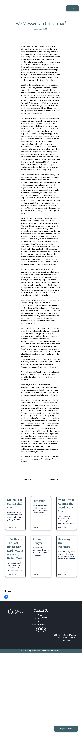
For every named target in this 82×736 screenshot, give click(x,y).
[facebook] (38, 629)
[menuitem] (27, 8)
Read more (11, 527)
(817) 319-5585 (41, 617)
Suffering (39, 500)
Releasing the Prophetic (64, 543)
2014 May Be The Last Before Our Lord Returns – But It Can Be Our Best (15, 549)
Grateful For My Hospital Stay (14, 503)
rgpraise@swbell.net (41, 624)
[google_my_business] (43, 629)
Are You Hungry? (38, 541)
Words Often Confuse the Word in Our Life (66, 505)
